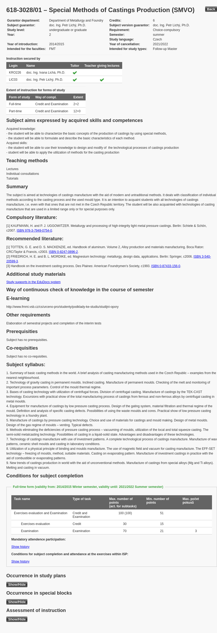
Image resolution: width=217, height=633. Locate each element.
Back (211, 9)
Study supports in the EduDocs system (33, 282)
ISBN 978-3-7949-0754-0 (34, 230)
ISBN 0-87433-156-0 (165, 266)
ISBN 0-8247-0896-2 (63, 252)
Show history (20, 547)
